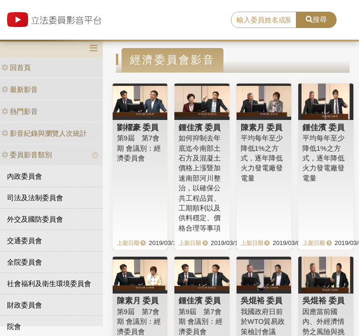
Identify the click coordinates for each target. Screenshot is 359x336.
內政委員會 (24, 176)
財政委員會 (24, 305)
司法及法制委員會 (35, 198)
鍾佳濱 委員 (200, 127)
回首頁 (16, 67)
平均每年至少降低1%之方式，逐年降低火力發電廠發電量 (262, 158)
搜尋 (316, 19)
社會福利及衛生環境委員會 (49, 283)
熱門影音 (19, 111)
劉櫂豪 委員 (138, 127)
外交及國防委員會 (35, 219)
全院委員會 (24, 262)
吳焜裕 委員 (262, 300)
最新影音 (19, 89)
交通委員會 (24, 241)
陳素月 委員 (262, 127)
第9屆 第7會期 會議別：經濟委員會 (139, 148)
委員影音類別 (26, 155)
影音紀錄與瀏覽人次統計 (44, 133)
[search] (263, 20)
